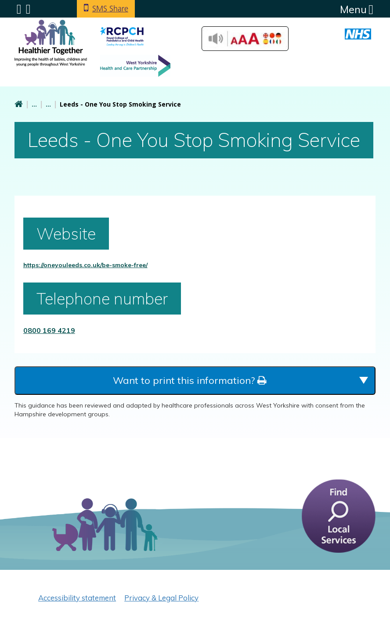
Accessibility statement (77, 597)
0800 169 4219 (49, 330)
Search (28, 9)
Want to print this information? (189, 380)
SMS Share (110, 9)
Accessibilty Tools (245, 38)
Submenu (19, 9)
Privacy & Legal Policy (161, 597)
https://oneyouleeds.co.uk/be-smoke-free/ (85, 265)
